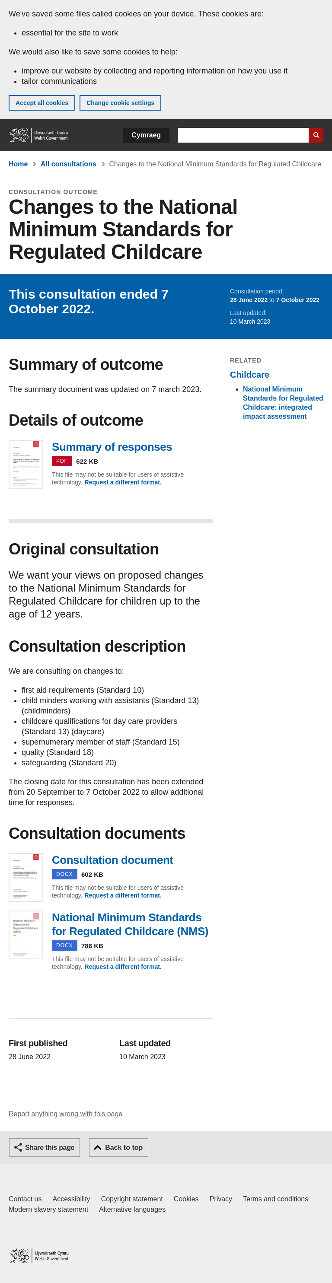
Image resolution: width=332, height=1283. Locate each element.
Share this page (49, 1147)
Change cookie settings (120, 102)
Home (18, 164)
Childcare (249, 374)
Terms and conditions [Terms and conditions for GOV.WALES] (275, 1199)
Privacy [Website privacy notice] (221, 1199)
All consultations (68, 164)
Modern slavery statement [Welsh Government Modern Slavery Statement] (48, 1209)
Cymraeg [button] (146, 135)
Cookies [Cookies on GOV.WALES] (186, 1199)
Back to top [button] (124, 1147)
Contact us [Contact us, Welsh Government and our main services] (25, 1199)
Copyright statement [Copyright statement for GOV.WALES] (132, 1199)
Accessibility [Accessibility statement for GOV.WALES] (71, 1199)
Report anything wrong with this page (65, 1113)
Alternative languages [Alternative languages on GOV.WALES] (132, 1209)
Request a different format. (123, 482)
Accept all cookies (42, 102)
